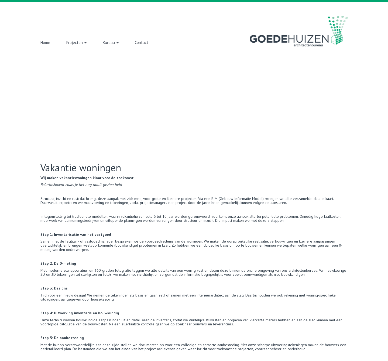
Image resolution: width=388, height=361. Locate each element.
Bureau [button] (111, 42)
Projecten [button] (76, 42)
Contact (141, 42)
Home (45, 42)
